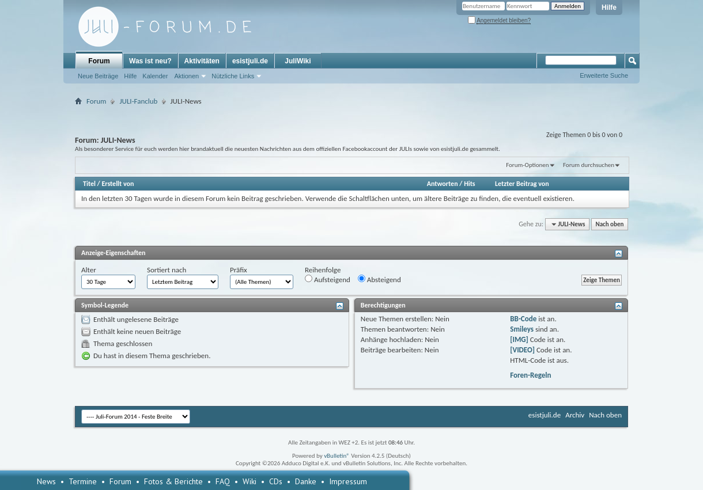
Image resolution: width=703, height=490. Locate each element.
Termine (83, 481)
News (46, 481)
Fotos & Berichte (173, 481)
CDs (275, 481)
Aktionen (186, 76)
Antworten (442, 184)
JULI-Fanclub (138, 101)
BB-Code (523, 318)
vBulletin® (337, 455)
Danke (305, 481)
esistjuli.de (250, 61)
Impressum (348, 481)
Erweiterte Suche (604, 75)
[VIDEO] (522, 349)
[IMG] (519, 339)
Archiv (574, 415)
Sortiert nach (166, 269)
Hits (469, 184)
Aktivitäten (202, 61)
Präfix (238, 269)
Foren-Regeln (530, 375)
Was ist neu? (150, 61)
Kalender (155, 76)
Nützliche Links (232, 76)
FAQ (223, 481)
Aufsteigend (327, 279)
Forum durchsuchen (588, 165)
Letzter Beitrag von (522, 184)
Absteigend (379, 279)
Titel (89, 184)
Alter (88, 269)
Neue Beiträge (98, 76)
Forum (98, 61)
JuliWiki (298, 61)
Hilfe (609, 7)
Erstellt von (117, 184)
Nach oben (609, 224)
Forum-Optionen (527, 165)
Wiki (249, 481)
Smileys (522, 329)
